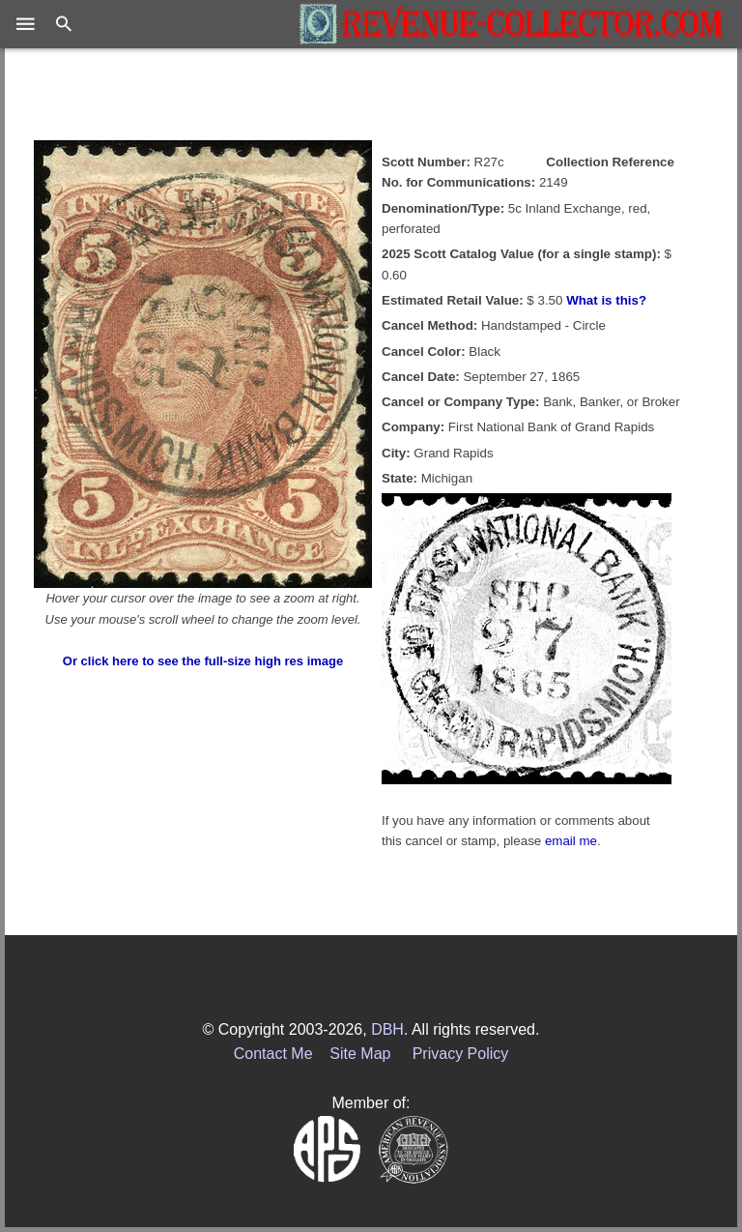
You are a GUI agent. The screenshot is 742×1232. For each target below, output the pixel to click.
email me (571, 841)
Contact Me (273, 1053)
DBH (387, 1029)
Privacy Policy (461, 1053)
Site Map (359, 1053)
